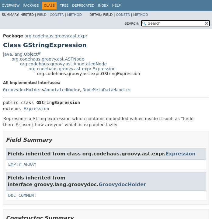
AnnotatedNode (61, 89)
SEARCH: (132, 24)
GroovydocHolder (22, 89)
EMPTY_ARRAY (22, 164)
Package (31, 6)
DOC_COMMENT (22, 195)
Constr (57, 15)
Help (116, 6)
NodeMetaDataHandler (107, 89)
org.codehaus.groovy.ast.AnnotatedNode (63, 63)
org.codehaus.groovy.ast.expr (55, 35)
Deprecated (83, 6)
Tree (64, 6)
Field (42, 15)
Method (74, 15)
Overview (11, 6)
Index (103, 6)
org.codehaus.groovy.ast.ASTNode (48, 59)
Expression (36, 108)
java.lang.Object (20, 54)
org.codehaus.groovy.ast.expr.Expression (72, 68)
